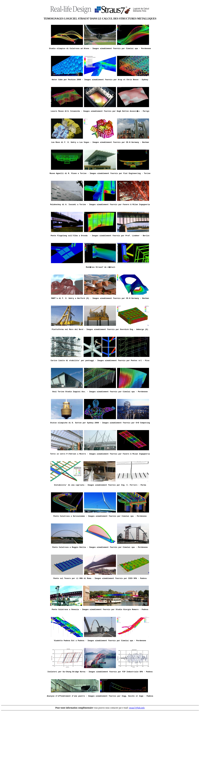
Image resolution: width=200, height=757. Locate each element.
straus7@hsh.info (137, 753)
